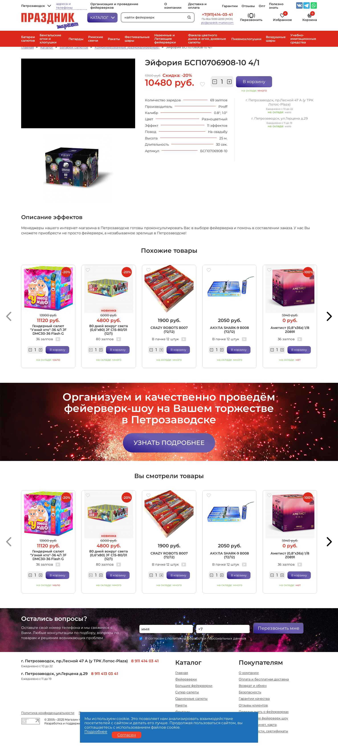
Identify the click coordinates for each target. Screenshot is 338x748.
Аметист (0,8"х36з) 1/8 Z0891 (290, 330)
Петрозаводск (36, 6)
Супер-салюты (187, 692)
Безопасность (250, 692)
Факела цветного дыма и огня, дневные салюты (207, 38)
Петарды (76, 39)
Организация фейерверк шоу (263, 718)
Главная (27, 47)
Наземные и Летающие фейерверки (165, 38)
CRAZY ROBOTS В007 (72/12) (169, 330)
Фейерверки (186, 679)
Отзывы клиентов (253, 705)
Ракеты (114, 39)
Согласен (126, 735)
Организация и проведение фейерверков (114, 5)
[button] (9, 316)
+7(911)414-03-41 (217, 14)
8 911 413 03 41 (104, 673)
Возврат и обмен (253, 685)
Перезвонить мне (278, 628)
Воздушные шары (276, 38)
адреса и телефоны (64, 5)
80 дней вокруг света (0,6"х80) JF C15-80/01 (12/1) (108, 329)
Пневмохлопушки (246, 39)
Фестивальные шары (137, 38)
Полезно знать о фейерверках (264, 711)
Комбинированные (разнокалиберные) (127, 47)
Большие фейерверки (193, 685)
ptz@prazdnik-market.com (217, 22)
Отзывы (248, 6)
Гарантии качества (254, 698)
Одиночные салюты (191, 698)
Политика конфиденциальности (47, 712)
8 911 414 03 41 (145, 660)
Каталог (102, 17)
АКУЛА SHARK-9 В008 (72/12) (229, 330)
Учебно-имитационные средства (303, 38)
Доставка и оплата (197, 5)
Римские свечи (95, 38)
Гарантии (230, 6)
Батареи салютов (28, 38)
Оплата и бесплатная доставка (264, 679)
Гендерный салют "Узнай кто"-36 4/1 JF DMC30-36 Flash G (48, 329)
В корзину (254, 81)
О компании (172, 5)
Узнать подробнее (169, 442)
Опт (262, 6)
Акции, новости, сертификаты (263, 731)
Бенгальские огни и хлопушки (50, 38)
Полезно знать (276, 5)
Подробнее (95, 732)
